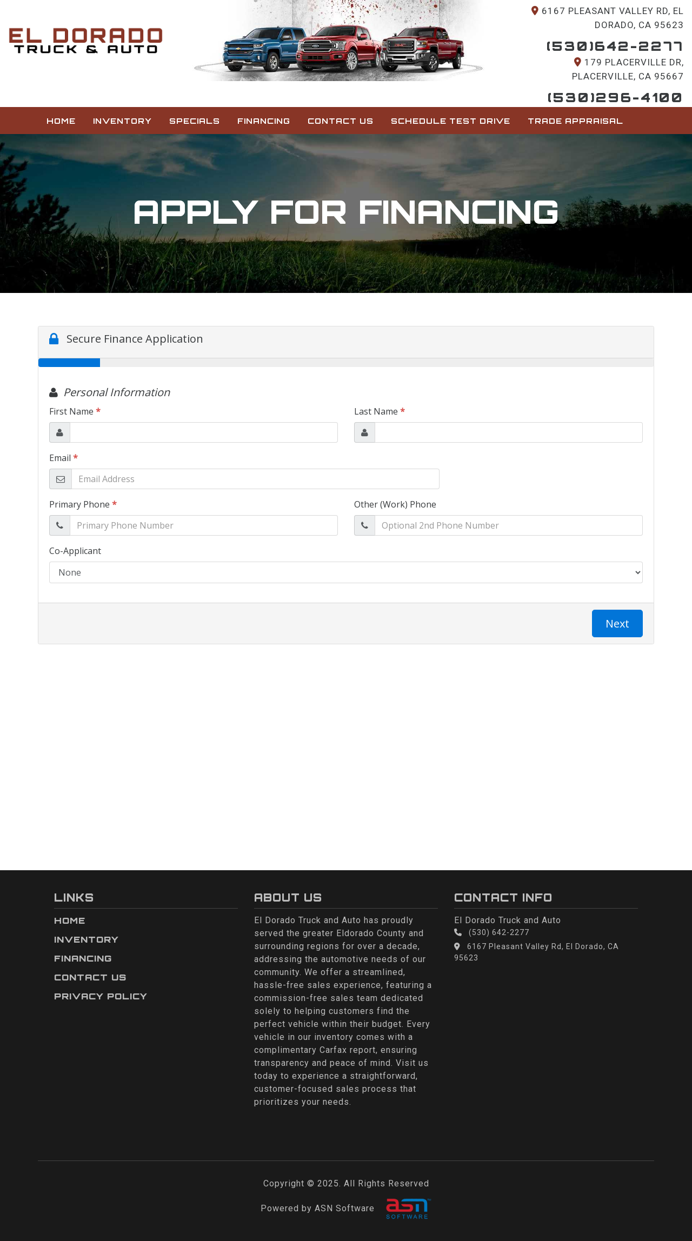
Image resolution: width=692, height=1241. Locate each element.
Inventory (122, 120)
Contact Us (341, 120)
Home (61, 120)
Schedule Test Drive (450, 120)
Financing (263, 120)
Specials (194, 120)
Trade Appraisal (575, 120)
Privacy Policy (101, 996)
